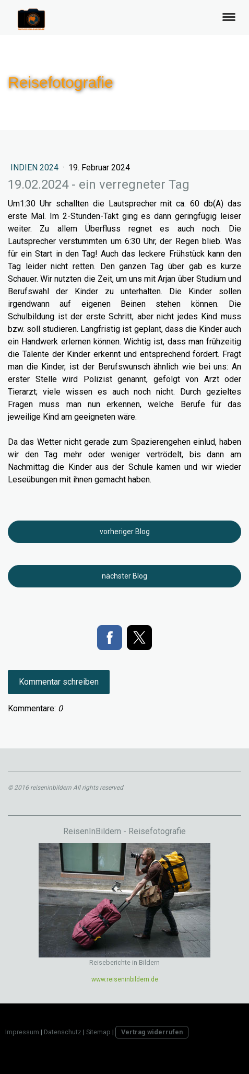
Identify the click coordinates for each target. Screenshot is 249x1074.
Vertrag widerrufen (152, 1032)
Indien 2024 (35, 167)
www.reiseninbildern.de (124, 979)
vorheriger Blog (125, 531)
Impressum (22, 1032)
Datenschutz (62, 1032)
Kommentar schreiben (59, 682)
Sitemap (98, 1032)
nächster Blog (124, 576)
